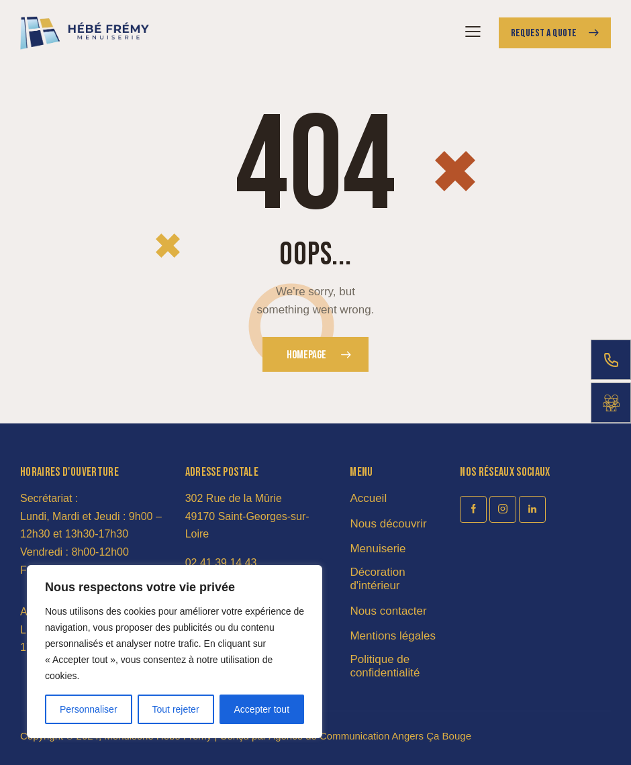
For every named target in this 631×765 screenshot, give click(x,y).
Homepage (306, 355)
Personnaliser (88, 709)
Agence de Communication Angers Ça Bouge (370, 736)
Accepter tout (262, 709)
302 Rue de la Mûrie (233, 498)
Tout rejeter (175, 709)
